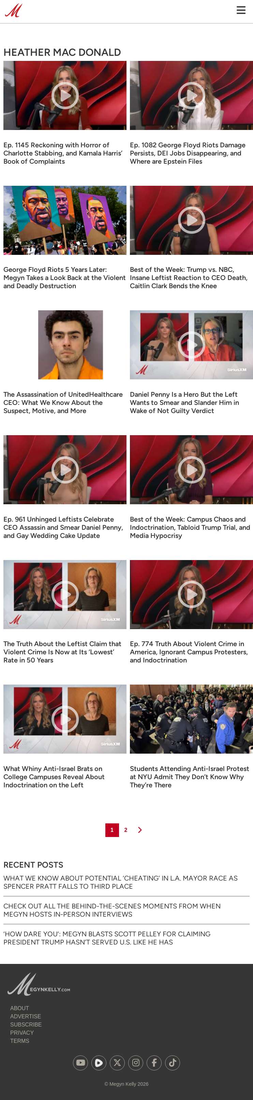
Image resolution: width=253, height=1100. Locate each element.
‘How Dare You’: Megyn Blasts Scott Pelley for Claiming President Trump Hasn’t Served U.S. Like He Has (106, 938)
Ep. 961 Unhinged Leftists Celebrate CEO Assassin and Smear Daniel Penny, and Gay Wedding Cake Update (63, 527)
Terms (19, 1041)
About (19, 1008)
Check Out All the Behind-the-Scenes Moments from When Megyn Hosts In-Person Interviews (112, 910)
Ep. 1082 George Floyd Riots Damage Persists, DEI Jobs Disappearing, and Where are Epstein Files (187, 153)
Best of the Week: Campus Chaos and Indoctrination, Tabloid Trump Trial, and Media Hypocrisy (190, 527)
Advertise (25, 1016)
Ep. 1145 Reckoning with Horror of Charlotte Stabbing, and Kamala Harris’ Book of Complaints (62, 153)
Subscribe (26, 1025)
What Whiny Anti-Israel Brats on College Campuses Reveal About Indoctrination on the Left (54, 777)
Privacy (22, 1033)
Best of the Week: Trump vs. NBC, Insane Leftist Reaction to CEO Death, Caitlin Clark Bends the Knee (189, 277)
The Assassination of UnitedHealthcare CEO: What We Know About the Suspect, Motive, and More (63, 402)
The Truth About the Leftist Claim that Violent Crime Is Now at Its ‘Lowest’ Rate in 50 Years (62, 652)
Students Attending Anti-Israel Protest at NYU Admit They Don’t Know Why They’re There (189, 777)
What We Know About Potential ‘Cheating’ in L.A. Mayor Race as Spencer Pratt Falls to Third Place (120, 882)
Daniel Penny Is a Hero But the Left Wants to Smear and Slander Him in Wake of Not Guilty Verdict (184, 402)
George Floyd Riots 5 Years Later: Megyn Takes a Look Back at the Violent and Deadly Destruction (64, 277)
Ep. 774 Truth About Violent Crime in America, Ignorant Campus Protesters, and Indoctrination (189, 652)
